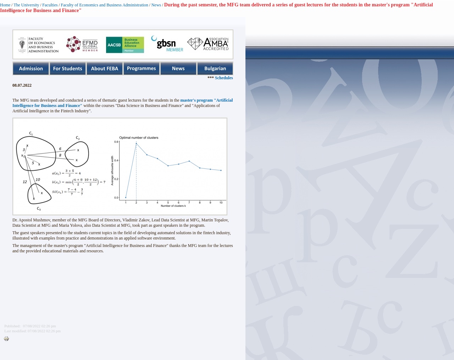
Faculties (49, 4)
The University (26, 4)
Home (5, 4)
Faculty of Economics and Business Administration (104, 4)
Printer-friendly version (8, 339)
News (156, 4)
